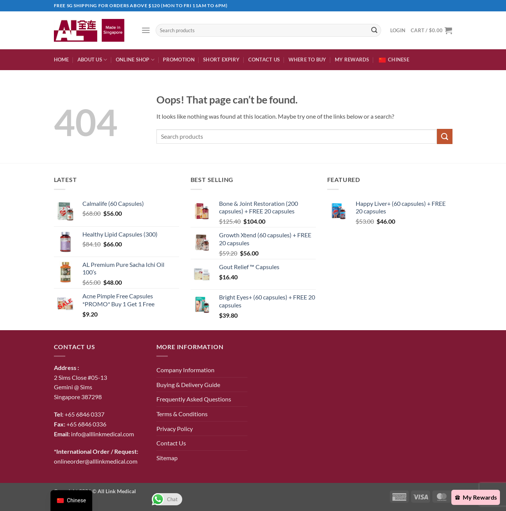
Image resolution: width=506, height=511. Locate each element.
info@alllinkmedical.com (102, 433)
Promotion (178, 59)
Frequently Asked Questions (193, 399)
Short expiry (221, 59)
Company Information (185, 369)
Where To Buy (307, 59)
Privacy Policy (174, 428)
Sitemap (167, 457)
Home (61, 59)
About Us (92, 59)
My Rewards (352, 59)
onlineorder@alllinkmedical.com (95, 461)
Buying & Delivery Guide (188, 384)
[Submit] (374, 30)
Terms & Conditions (182, 413)
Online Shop (135, 59)
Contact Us (264, 59)
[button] (145, 30)
